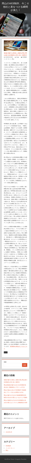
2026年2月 (9, 432)
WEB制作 (24, 57)
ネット (5, 352)
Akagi (17, 57)
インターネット (7, 59)
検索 (5, 362)
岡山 (13, 59)
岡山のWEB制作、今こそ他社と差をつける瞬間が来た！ (15, 7)
